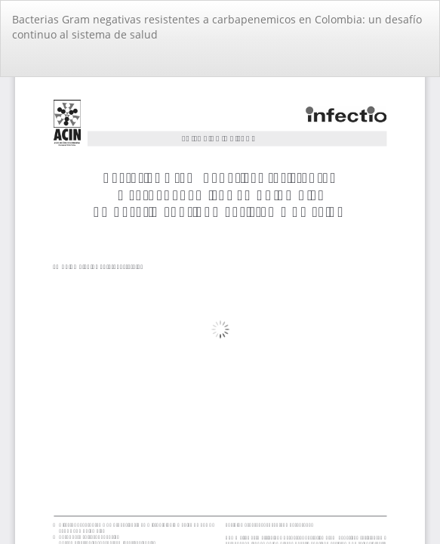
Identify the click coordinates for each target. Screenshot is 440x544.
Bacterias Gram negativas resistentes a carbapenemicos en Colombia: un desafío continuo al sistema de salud (217, 27)
